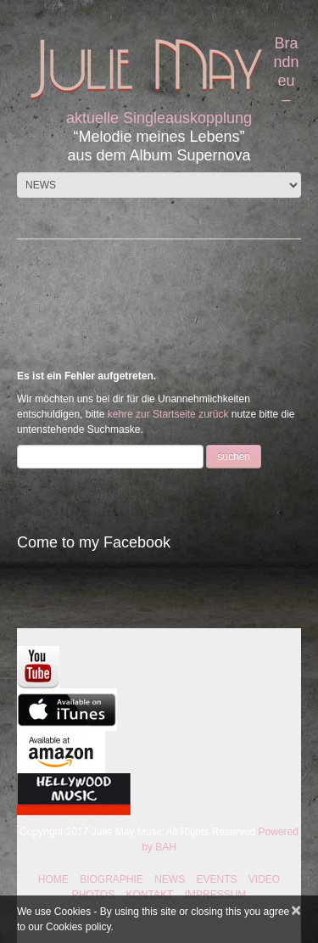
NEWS (169, 879)
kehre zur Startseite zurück (170, 414)
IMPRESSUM (216, 895)
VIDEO (264, 879)
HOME (53, 879)
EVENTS (217, 879)
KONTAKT (150, 895)
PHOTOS (93, 895)
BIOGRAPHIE (111, 879)
